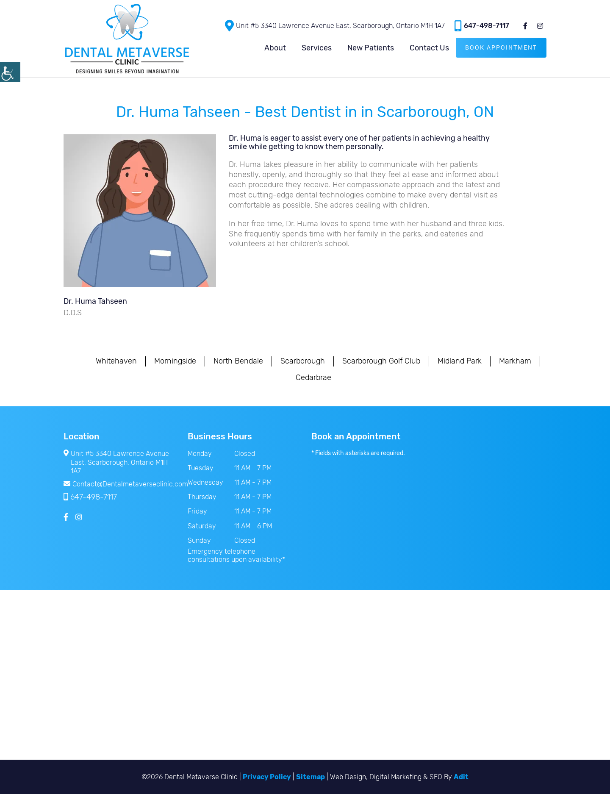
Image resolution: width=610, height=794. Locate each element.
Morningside (175, 361)
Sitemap (310, 777)
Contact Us (429, 48)
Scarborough (302, 361)
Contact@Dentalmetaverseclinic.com (119, 484)
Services (317, 48)
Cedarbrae (313, 377)
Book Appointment (501, 47)
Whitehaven (116, 361)
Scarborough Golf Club (381, 361)
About (275, 48)
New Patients (370, 48)
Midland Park (460, 361)
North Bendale (238, 361)
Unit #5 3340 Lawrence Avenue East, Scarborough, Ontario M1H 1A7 (335, 25)
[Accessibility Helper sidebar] (10, 72)
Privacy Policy (267, 777)
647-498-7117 (482, 25)
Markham (515, 361)
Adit (461, 777)
